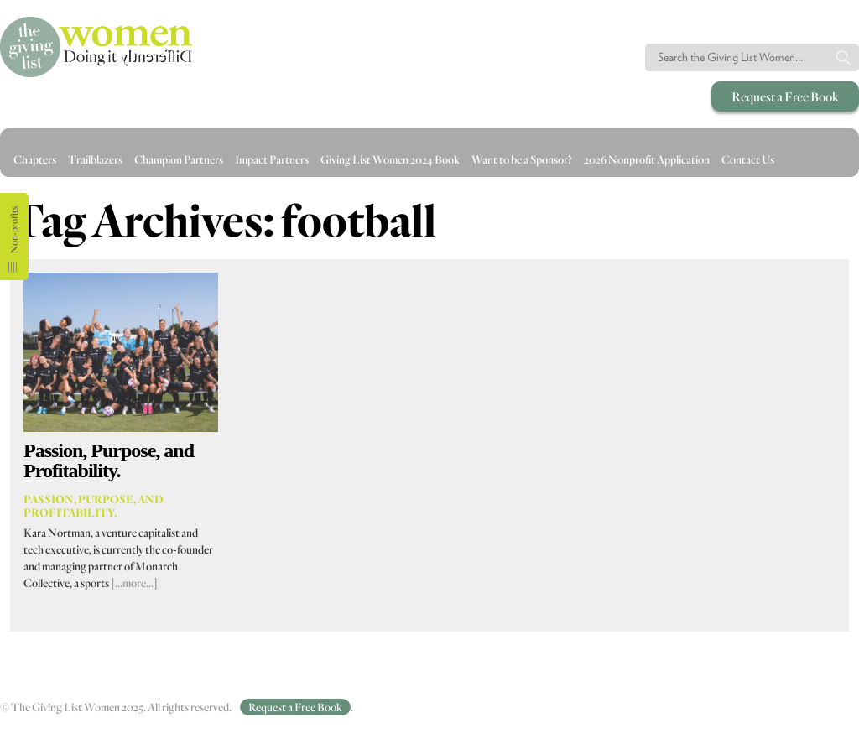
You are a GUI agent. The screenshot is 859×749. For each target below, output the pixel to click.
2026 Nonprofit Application (647, 159)
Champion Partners (178, 159)
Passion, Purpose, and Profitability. (108, 460)
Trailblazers (95, 159)
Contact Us (747, 159)
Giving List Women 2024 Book (390, 159)
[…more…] (134, 583)
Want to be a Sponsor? (521, 159)
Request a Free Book (785, 96)
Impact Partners (272, 159)
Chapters (34, 159)
